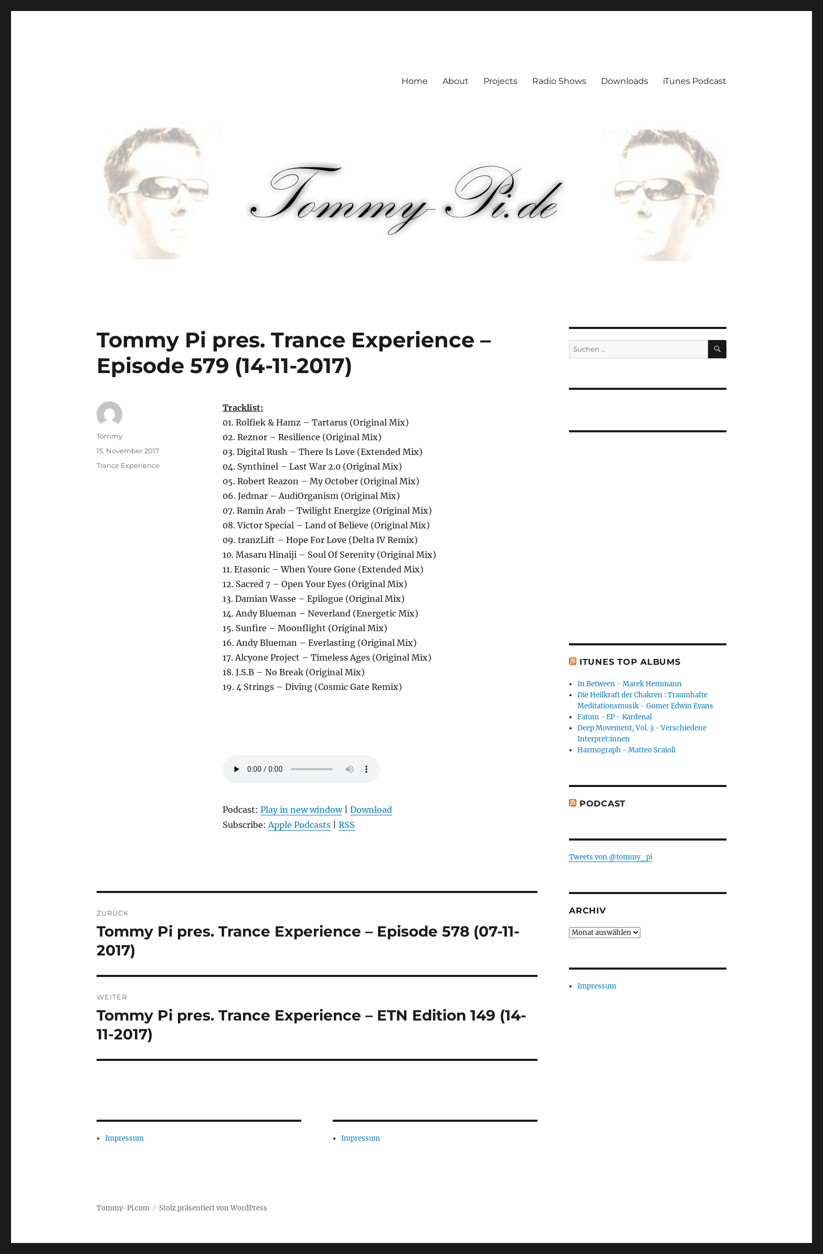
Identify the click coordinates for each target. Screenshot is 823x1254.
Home (415, 81)
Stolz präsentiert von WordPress (213, 1208)
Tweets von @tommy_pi (610, 857)
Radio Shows (559, 81)
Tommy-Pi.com (123, 1208)
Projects (500, 81)
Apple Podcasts (299, 825)
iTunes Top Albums (630, 662)
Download (371, 809)
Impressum (124, 1138)
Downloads (624, 81)
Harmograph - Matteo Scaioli (626, 750)
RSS (347, 825)
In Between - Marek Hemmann (629, 683)
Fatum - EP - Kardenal (614, 717)
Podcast (602, 804)
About (455, 81)
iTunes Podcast (694, 81)
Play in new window (301, 809)
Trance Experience (128, 465)
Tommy (109, 436)
